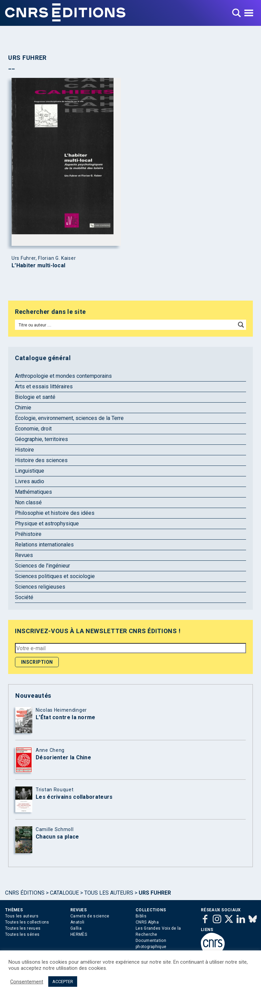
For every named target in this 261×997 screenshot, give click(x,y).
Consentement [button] (26, 982)
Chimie (23, 407)
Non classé (28, 502)
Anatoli (77, 922)
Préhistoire (28, 534)
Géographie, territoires (41, 439)
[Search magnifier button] (241, 325)
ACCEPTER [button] (62, 981)
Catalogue (64, 893)
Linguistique (29, 471)
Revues (24, 555)
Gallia (76, 928)
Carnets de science (89, 916)
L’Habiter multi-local (38, 265)
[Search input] (126, 324)
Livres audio (29, 481)
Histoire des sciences (41, 460)
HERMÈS (78, 934)
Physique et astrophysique (47, 523)
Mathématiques (33, 492)
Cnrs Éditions (25, 893)
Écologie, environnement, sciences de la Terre (69, 418)
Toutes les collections (27, 922)
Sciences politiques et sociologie (55, 576)
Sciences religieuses (40, 587)
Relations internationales (44, 544)
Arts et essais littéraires (44, 386)
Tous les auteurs (108, 893)
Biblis (141, 916)
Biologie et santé (35, 397)
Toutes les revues (22, 928)
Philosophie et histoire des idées (54, 513)
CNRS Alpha (147, 922)
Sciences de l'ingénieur (42, 565)
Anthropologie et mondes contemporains (63, 376)
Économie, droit (33, 428)
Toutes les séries (22, 934)
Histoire (24, 449)
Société (24, 597)
